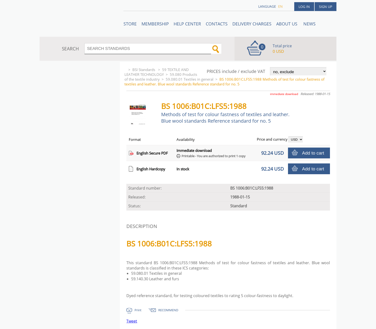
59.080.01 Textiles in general (189, 79)
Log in (304, 6)
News (309, 24)
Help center (187, 24)
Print (138, 310)
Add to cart (313, 153)
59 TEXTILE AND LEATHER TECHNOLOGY (156, 72)
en (280, 6)
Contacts (217, 24)
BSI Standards (144, 69)
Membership (155, 24)
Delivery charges (251, 24)
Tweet (131, 321)
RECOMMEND (168, 310)
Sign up (325, 6)
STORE (130, 24)
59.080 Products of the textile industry (160, 77)
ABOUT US (287, 24)
